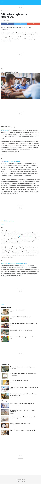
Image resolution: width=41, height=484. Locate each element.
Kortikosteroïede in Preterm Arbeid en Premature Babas (24, 387)
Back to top (20, 476)
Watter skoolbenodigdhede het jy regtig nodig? (21, 337)
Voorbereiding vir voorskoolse (17, 310)
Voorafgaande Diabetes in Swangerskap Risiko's (22, 403)
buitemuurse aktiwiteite (25, 237)
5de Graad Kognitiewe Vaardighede (10, 161)
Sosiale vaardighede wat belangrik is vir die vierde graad (23, 323)
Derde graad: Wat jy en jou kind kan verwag (20, 316)
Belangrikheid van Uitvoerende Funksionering (21, 330)
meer (2, 224)
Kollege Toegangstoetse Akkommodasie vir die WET (23, 430)
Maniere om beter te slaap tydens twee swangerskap (23, 416)
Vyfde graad (4, 130)
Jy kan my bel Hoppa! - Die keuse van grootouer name (23, 373)
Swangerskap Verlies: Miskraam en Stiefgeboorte (22, 367)
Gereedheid (7, 10)
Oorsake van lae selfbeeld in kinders (19, 380)
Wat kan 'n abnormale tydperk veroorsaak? (20, 423)
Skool (2, 10)
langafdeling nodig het (7, 221)
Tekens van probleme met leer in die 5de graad (14, 263)
